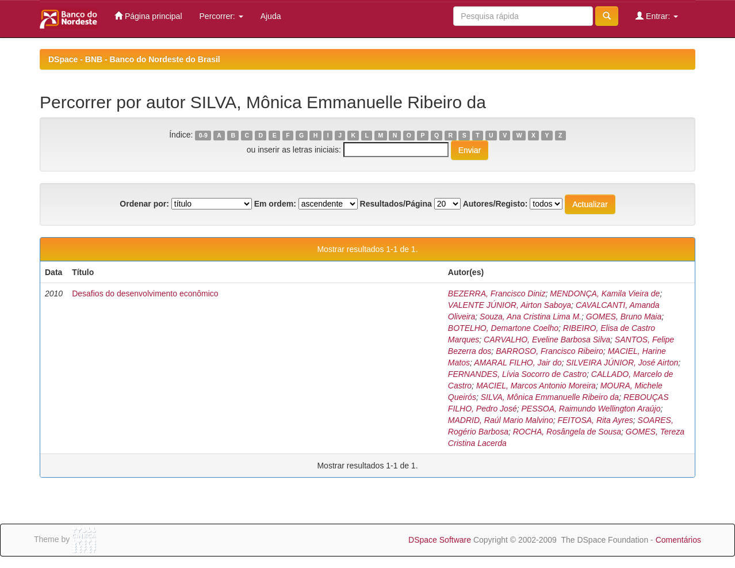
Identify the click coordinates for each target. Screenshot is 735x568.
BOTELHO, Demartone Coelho (503, 328)
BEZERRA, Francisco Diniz (497, 293)
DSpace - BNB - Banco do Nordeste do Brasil (134, 59)
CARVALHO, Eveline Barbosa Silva (547, 339)
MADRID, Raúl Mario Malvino (500, 420)
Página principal (148, 16)
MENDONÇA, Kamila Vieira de (605, 293)
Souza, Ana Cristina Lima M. (530, 316)
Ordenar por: (144, 203)
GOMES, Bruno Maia (624, 316)
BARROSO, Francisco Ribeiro (549, 351)
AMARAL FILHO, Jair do (517, 362)
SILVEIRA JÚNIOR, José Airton (622, 362)
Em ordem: (275, 203)
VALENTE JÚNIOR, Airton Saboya (509, 305)
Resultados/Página (396, 203)
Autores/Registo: (495, 203)
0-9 (203, 135)
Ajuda (271, 16)
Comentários (678, 539)
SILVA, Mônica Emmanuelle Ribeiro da (550, 397)
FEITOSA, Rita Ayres (595, 420)
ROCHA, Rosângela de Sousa (567, 431)
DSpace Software (439, 539)
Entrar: (657, 16)
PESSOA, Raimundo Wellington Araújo (590, 408)
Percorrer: (221, 16)
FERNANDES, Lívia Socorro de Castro (517, 374)
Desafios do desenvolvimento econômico (145, 293)
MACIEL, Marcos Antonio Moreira (536, 385)
